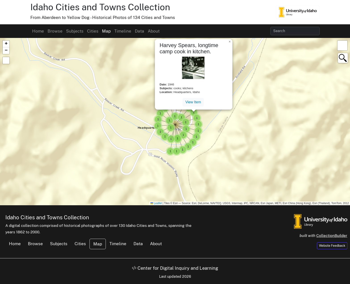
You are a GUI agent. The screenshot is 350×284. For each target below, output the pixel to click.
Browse (55, 31)
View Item (193, 102)
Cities (92, 31)
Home (38, 31)
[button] (175, 124)
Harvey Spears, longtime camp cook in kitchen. (189, 48)
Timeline (122, 31)
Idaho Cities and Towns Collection (100, 7)
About (154, 31)
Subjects (74, 31)
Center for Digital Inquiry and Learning (175, 268)
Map (106, 31)
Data (139, 31)
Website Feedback (332, 245)
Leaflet (156, 203)
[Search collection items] (295, 31)
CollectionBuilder (331, 235)
